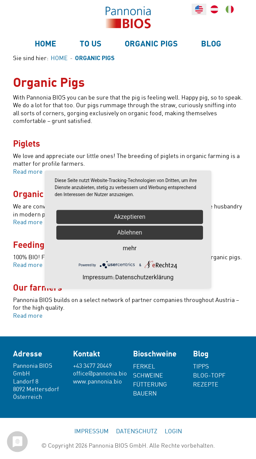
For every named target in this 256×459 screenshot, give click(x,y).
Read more (28, 172)
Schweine (148, 375)
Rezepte (205, 384)
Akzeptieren (130, 216)
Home (45, 44)
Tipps (201, 366)
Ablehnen (129, 232)
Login (173, 431)
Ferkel (144, 366)
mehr (129, 248)
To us (90, 44)
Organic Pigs (151, 44)
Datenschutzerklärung (144, 277)
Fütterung (150, 384)
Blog (211, 44)
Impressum (91, 431)
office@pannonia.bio (100, 373)
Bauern (145, 394)
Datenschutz (136, 431)
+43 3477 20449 (92, 366)
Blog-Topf (209, 375)
